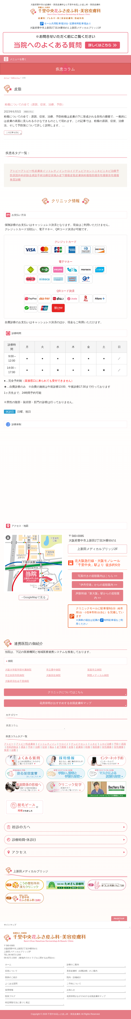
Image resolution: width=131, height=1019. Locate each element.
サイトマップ (10, 925)
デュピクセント (84, 170)
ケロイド (69, 170)
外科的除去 (25, 175)
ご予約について (74, 983)
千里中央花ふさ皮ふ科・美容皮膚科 (64, 1014)
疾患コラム (28, 112)
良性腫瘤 (113, 175)
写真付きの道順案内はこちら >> (97, 575)
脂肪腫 (93, 175)
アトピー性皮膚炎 (32, 170)
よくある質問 (11, 983)
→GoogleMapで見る (33, 597)
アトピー (15, 170)
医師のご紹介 (11, 977)
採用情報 (9, 990)
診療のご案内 (73, 964)
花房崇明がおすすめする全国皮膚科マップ (65, 703)
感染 (34, 175)
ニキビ (98, 170)
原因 (15, 175)
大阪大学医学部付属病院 (18, 669)
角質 (12, 179)
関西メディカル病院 (98, 675)
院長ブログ (10, 996)
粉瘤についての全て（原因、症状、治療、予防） (35, 104)
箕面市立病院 (94, 669)
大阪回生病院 (53, 675)
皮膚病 (79, 175)
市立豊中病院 (53, 669)
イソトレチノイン (53, 170)
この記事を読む (12, 132)
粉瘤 (86, 175)
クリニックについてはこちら (65, 692)
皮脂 (72, 175)
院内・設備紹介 (74, 977)
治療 (45, 175)
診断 (18, 179)
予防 (116, 744)
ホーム (8, 964)
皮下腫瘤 (64, 175)
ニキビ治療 (109, 170)
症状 (51, 175)
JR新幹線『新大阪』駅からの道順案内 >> (97, 595)
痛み (56, 175)
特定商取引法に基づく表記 (17, 1002)
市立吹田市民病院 (14, 675)
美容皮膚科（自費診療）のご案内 (82, 971)
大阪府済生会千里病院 (17, 681)
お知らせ (71, 990)
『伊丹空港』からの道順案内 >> (97, 584)
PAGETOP (119, 918)
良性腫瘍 (102, 175)
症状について (11, 971)
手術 (40, 175)
